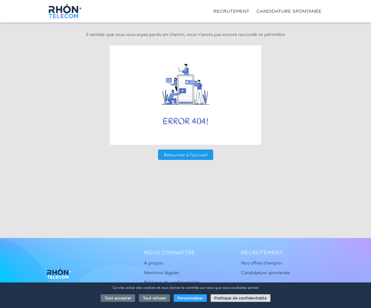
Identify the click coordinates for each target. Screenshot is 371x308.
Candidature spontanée (289, 11)
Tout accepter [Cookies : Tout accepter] (117, 298)
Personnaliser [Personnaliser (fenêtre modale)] (190, 298)
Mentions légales (161, 272)
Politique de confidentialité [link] (240, 298)
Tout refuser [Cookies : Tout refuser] (154, 298)
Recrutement (231, 11)
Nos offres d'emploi (261, 263)
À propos (153, 263)
